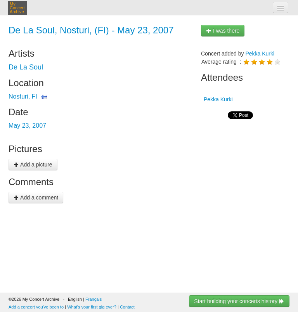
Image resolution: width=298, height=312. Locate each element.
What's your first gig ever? (91, 307)
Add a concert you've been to (36, 307)
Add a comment (36, 197)
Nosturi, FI (23, 96)
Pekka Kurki (259, 53)
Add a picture (33, 164)
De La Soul (26, 67)
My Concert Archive (17, 8)
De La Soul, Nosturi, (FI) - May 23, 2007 (91, 30)
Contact (127, 307)
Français (93, 299)
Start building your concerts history (239, 301)
